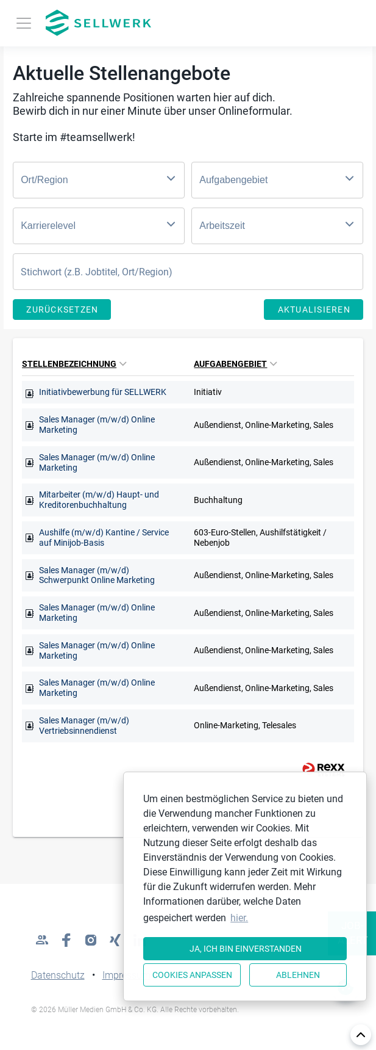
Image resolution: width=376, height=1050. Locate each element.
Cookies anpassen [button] (192, 975)
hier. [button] (239, 918)
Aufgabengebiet (235, 364)
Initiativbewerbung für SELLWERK (102, 392)
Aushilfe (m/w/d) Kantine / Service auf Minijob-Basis (104, 537)
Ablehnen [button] (298, 975)
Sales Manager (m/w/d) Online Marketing (97, 425)
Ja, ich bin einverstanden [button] (246, 949)
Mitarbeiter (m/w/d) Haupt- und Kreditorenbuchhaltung (99, 500)
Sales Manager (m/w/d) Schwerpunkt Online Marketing (97, 575)
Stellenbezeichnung (74, 364)
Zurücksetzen (62, 309)
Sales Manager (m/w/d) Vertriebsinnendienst (84, 725)
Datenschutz (58, 975)
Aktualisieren (314, 309)
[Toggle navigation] (24, 23)
